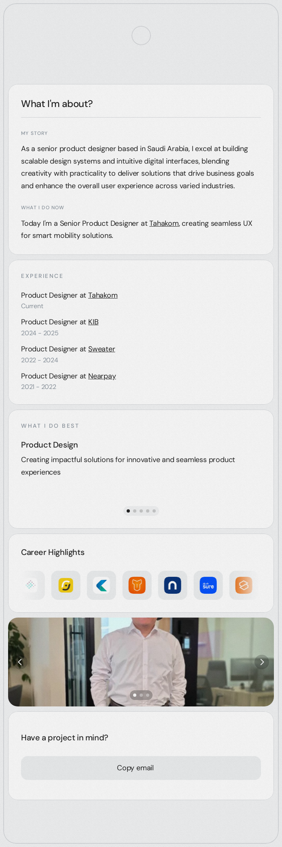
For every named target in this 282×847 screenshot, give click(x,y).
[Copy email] (135, 768)
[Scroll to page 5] (155, 511)
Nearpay (102, 376)
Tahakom (164, 223)
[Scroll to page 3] (141, 511)
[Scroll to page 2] (134, 511)
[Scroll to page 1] (127, 511)
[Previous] (20, 662)
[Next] (261, 662)
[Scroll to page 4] (147, 511)
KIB (93, 322)
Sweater (101, 349)
